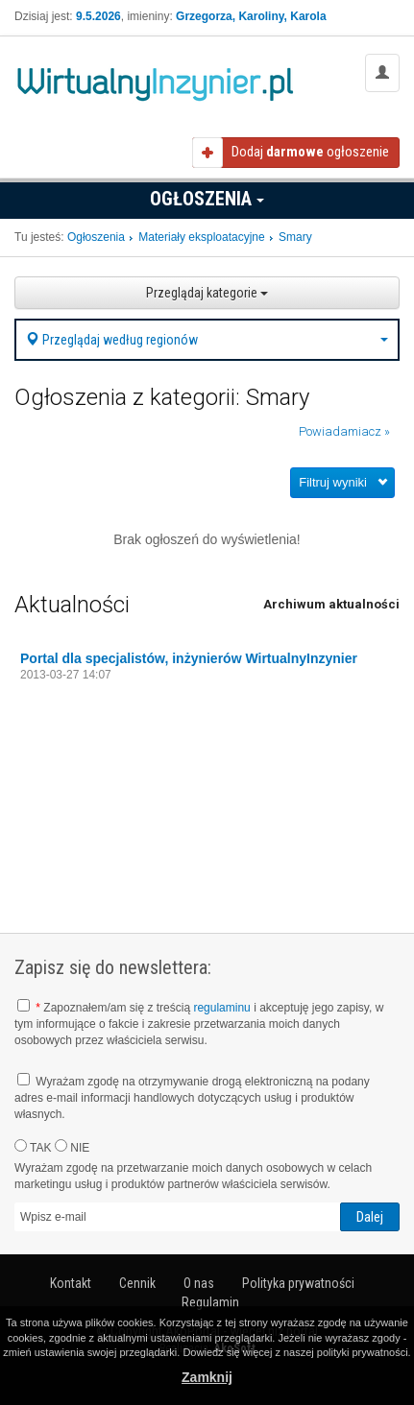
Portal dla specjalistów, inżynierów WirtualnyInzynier (188, 658)
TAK (33, 1147)
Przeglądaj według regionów (207, 339)
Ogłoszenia (207, 198)
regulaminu (221, 1007)
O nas (198, 1283)
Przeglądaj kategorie (207, 292)
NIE (72, 1147)
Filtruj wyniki (333, 482)
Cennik (137, 1283)
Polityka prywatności (298, 1283)
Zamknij (207, 1377)
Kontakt (70, 1283)
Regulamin (210, 1302)
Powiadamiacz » (344, 431)
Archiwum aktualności (331, 604)
